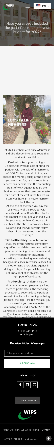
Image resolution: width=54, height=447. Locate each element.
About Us (8, 431)
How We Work (23, 431)
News (36, 431)
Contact (46, 431)
